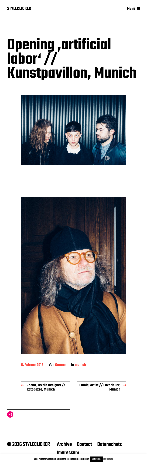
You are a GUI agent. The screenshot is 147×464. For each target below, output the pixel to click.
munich (80, 365)
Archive (64, 444)
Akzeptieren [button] (96, 459)
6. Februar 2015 (32, 365)
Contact (84, 444)
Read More (108, 459)
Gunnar (60, 365)
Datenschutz (109, 444)
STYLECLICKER (19, 8)
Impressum (68, 453)
